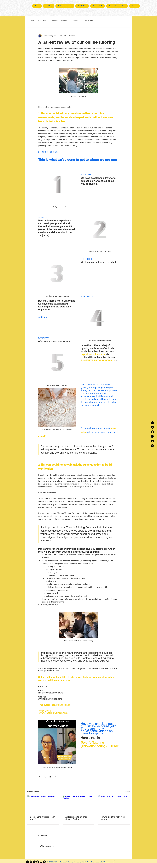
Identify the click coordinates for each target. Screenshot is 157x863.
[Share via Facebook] (39, 777)
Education (42, 21)
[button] (134, 6)
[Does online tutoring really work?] (43, 804)
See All (127, 791)
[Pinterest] (152, 422)
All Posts (30, 21)
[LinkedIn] (152, 427)
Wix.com (106, 862)
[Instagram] (152, 436)
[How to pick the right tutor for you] (114, 804)
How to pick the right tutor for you (113, 818)
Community (88, 21)
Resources (75, 21)
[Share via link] (55, 777)
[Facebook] (152, 431)
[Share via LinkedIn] (50, 777)
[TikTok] (152, 445)
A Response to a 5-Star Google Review (76, 818)
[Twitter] (152, 441)
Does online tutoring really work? (42, 818)
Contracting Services (59, 21)
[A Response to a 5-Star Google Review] (78, 804)
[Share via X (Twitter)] (45, 777)
